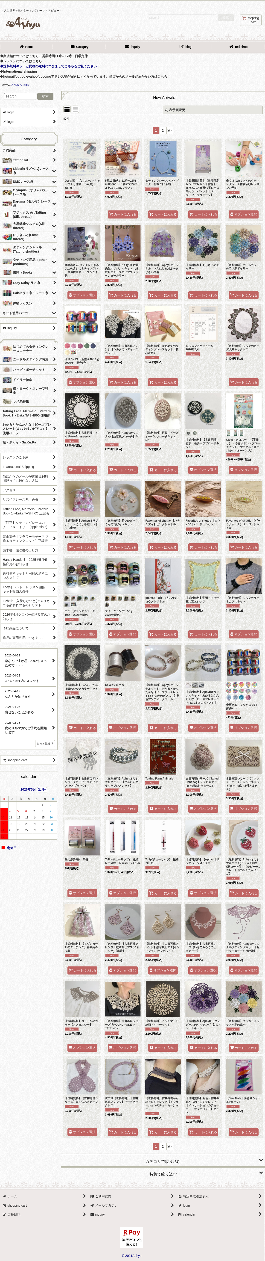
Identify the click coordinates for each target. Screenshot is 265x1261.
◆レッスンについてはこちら (21, 61)
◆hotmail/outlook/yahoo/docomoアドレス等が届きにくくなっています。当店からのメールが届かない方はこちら (83, 76)
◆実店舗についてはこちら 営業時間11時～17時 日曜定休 (44, 56)
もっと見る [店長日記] (45, 743)
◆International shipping (18, 71)
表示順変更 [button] (175, 110)
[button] (163, 1160)
